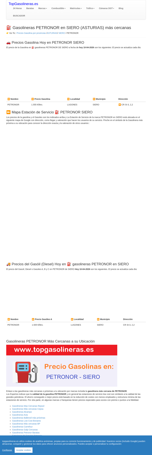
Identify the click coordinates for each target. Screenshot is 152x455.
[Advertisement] (76, 72)
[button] (42, 8)
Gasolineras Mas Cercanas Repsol (28, 406)
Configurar (7, 450)
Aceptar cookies (23, 450)
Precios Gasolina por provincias (31, 33)
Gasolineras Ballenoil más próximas (28, 418)
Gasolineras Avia (20, 415)
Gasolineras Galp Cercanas (25, 429)
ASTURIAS (52, 33)
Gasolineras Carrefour (22, 427)
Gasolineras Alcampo (22, 412)
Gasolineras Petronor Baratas (25, 432)
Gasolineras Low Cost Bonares (26, 421)
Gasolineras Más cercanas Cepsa (27, 409)
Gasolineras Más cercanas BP (26, 424)
